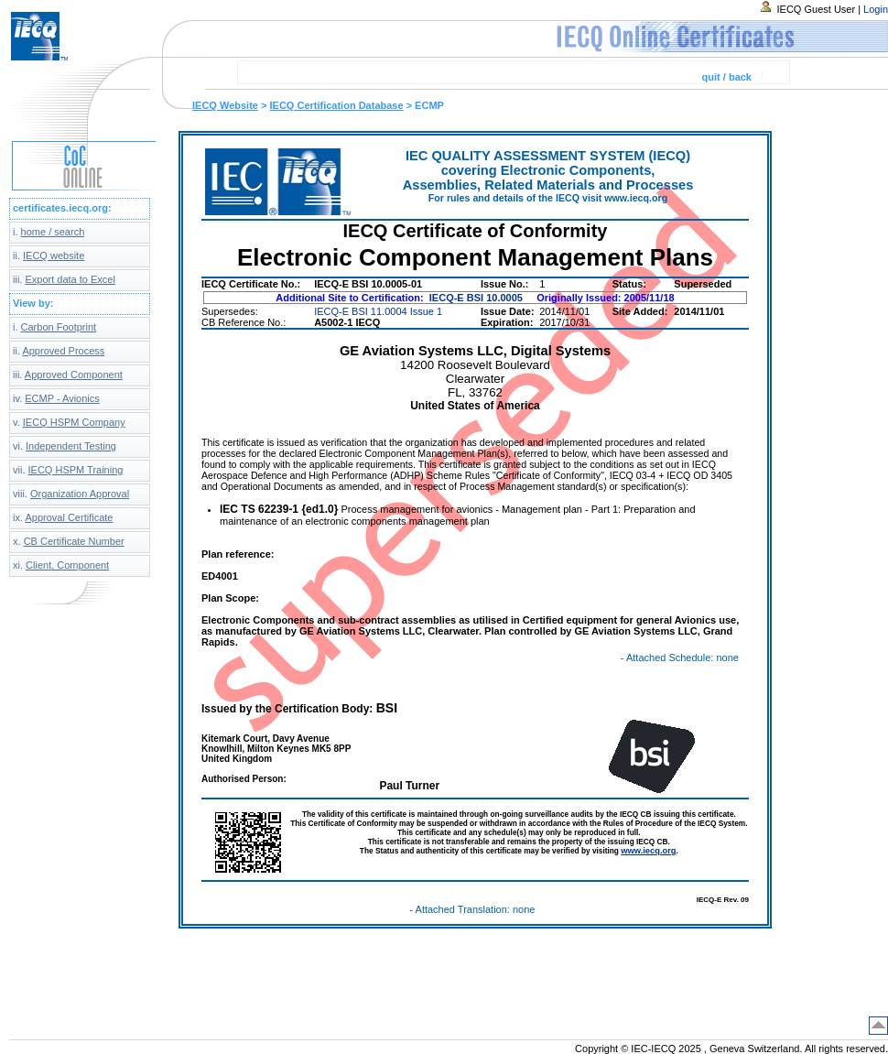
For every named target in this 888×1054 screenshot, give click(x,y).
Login (875, 9)
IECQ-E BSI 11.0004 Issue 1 (378, 311)
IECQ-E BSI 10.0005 (476, 297)
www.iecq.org (648, 850)
